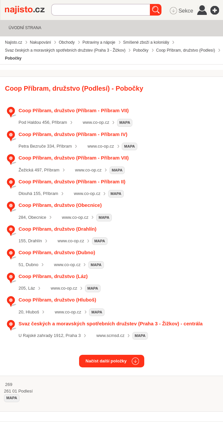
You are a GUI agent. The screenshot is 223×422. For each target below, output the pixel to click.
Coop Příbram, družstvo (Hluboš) (57, 300)
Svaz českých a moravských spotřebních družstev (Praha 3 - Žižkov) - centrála (110, 323)
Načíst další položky (106, 360)
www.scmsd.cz (110, 335)
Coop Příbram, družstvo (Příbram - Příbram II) (72, 181)
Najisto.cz (28, 10)
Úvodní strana (25, 27)
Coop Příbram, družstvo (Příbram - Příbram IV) (73, 134)
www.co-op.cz (96, 122)
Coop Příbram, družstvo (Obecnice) (60, 205)
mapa (124, 122)
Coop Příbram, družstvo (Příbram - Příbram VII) (74, 110)
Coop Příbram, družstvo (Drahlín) (58, 229)
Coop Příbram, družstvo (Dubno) (57, 252)
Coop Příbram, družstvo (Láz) (53, 276)
